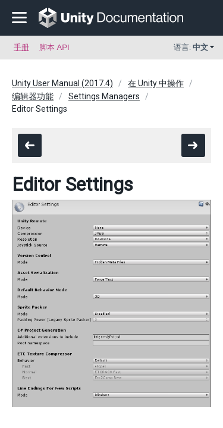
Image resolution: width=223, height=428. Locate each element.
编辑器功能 (33, 96)
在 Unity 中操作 (156, 83)
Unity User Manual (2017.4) (62, 83)
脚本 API (54, 47)
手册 (21, 47)
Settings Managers (104, 96)
